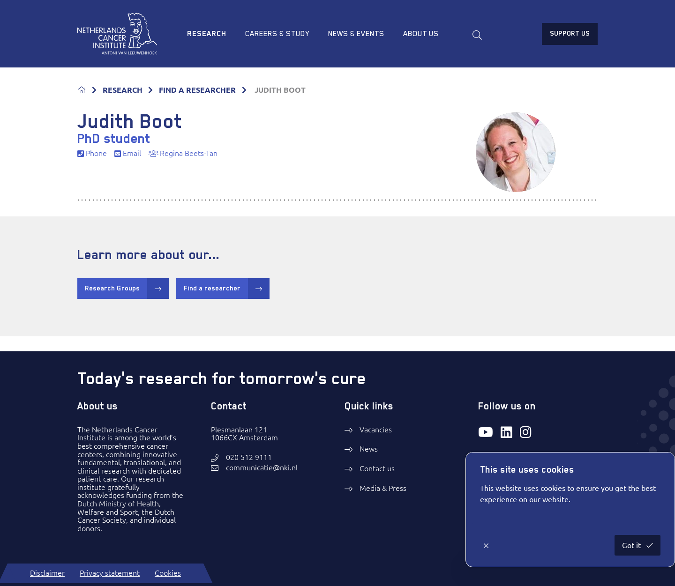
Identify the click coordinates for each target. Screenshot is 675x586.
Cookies (168, 573)
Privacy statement (110, 573)
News (369, 449)
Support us (570, 33)
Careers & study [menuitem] (277, 34)
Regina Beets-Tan (183, 153)
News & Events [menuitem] (356, 34)
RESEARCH (122, 90)
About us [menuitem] (421, 34)
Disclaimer (47, 573)
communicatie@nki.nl (262, 468)
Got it (632, 545)
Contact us (377, 468)
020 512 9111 (249, 457)
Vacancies (376, 429)
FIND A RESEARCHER (197, 90)
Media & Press (383, 488)
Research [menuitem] (206, 34)
